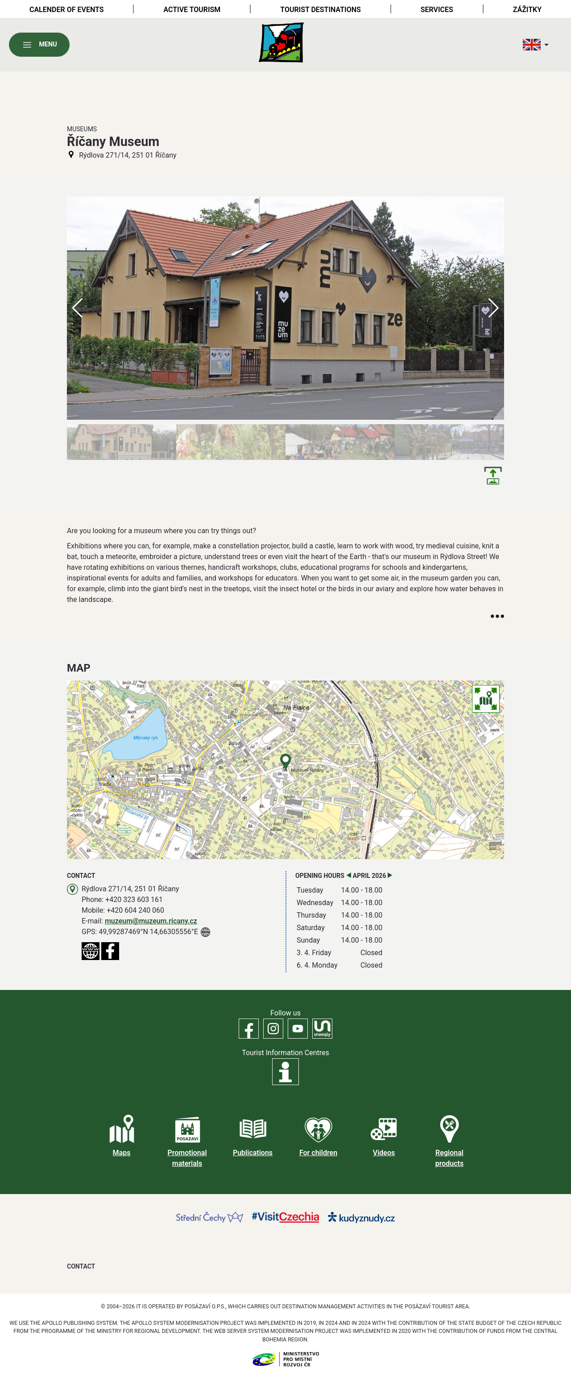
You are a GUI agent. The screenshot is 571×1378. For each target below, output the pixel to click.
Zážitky (527, 9)
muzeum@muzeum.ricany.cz (151, 921)
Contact (81, 1266)
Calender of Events (66, 9)
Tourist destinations (320, 9)
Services (437, 9)
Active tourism (191, 9)
